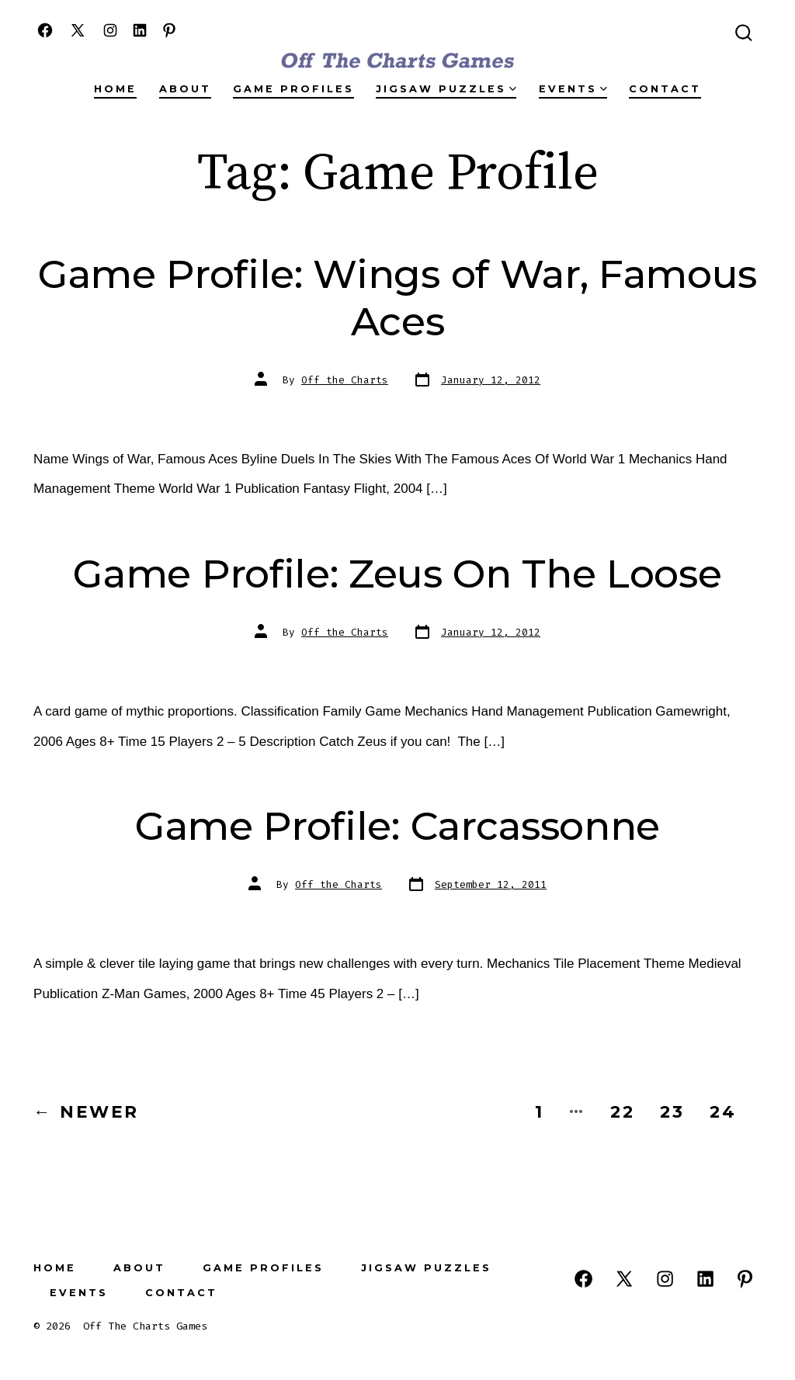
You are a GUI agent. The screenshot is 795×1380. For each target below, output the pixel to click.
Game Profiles (293, 89)
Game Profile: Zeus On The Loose (397, 574)
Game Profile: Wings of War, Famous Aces (397, 297)
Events (573, 89)
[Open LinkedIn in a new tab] (139, 30)
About (185, 89)
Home (115, 89)
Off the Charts (344, 380)
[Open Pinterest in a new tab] (169, 30)
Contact (665, 89)
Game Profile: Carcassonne (397, 826)
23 (672, 1111)
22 (622, 1111)
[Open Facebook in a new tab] (45, 30)
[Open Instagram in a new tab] (110, 30)
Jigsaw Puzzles (446, 89)
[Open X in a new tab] (77, 30)
